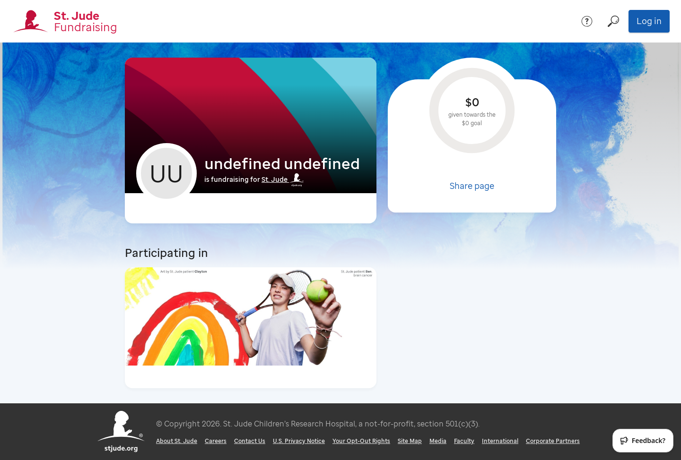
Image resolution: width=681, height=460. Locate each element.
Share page (472, 185)
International (500, 441)
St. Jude (283, 179)
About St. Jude (176, 441)
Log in (649, 20)
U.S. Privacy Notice (299, 441)
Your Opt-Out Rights (361, 441)
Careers (216, 441)
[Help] (587, 21)
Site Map (410, 441)
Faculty (464, 441)
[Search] (613, 21)
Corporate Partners (553, 441)
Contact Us (249, 441)
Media (437, 441)
